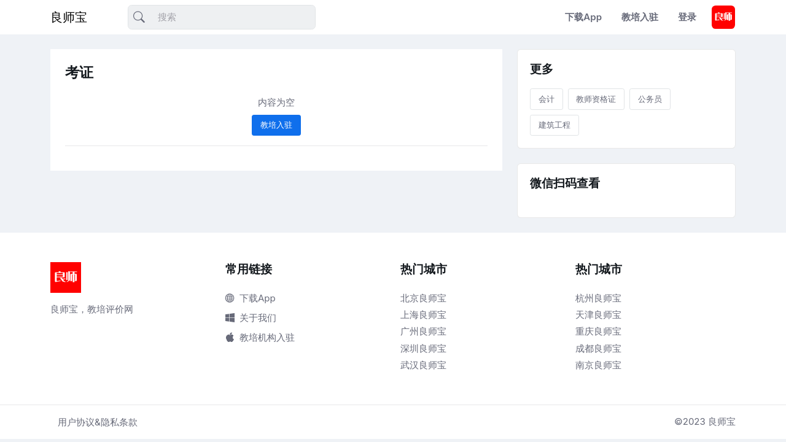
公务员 (650, 99)
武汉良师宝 (423, 365)
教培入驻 (639, 17)
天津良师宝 (598, 314)
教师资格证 (596, 99)
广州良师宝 (423, 331)
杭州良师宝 (598, 298)
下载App (583, 17)
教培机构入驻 (260, 337)
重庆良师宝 (598, 331)
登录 (687, 17)
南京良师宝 (598, 365)
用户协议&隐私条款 (98, 422)
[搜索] (222, 17)
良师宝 (68, 17)
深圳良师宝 (423, 348)
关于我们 (250, 318)
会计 (546, 99)
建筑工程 (554, 125)
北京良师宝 (423, 298)
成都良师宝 (598, 348)
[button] (723, 17)
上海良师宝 (423, 314)
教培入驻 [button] (276, 125)
